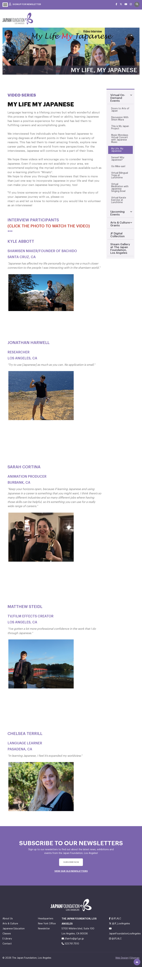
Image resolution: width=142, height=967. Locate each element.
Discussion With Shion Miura (119, 118)
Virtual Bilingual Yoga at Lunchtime (119, 175)
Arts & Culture (10, 923)
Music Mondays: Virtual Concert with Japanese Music (119, 138)
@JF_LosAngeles (119, 923)
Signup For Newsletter (25, 4)
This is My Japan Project (120, 127)
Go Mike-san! (118, 166)
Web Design (121, 958)
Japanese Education (14, 929)
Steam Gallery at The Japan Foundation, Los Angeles (120, 248)
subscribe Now (71, 862)
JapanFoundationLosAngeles (124, 931)
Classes (7, 934)
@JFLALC (115, 918)
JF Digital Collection (117, 235)
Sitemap (134, 958)
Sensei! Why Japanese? (117, 158)
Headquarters (45, 918)
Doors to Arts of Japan (120, 109)
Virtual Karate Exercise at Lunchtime (118, 200)
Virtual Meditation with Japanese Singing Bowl (119, 187)
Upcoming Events (117, 213)
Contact (7, 944)
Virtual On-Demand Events (117, 98)
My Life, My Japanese (117, 150)
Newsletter (44, 929)
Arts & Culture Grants (120, 224)
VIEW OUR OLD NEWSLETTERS (71, 871)
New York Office (47, 923)
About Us (8, 918)
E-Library (7, 939)
